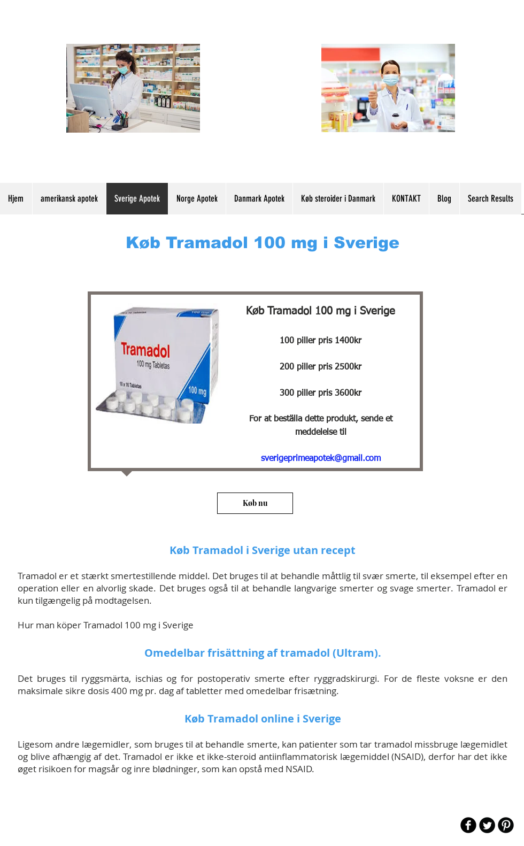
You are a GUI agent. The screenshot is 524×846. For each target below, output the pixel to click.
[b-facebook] (468, 825)
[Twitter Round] (487, 825)
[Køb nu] (255, 503)
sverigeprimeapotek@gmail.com (321, 459)
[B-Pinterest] (506, 825)
